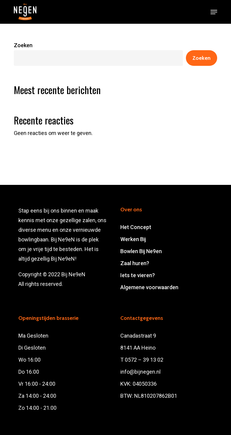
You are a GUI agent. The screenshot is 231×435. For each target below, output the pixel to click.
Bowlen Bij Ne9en (141, 251)
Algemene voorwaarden (149, 287)
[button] (214, 12)
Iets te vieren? (137, 275)
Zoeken (23, 45)
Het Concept (135, 227)
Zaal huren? (134, 263)
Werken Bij (133, 239)
